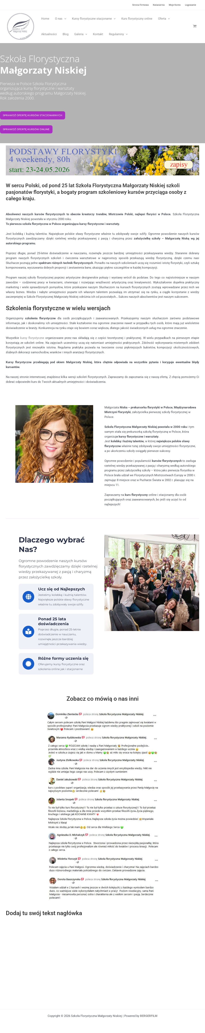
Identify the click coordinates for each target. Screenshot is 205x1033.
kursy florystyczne (32, 338)
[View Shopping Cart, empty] (194, 26)
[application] (64, 18)
